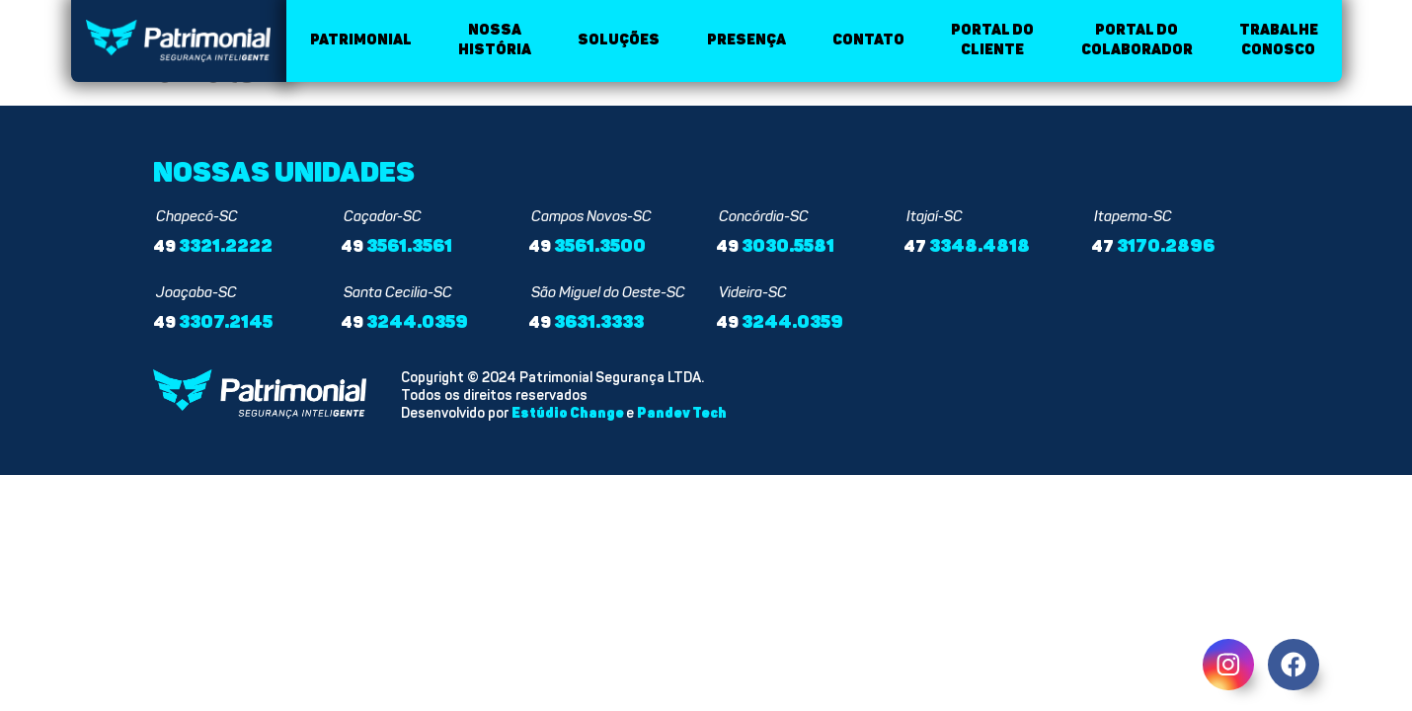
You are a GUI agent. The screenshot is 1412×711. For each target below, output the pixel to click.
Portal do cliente (992, 40)
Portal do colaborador (1137, 40)
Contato (868, 40)
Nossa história (494, 40)
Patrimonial (361, 40)
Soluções (619, 40)
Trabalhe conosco (1278, 40)
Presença (746, 40)
